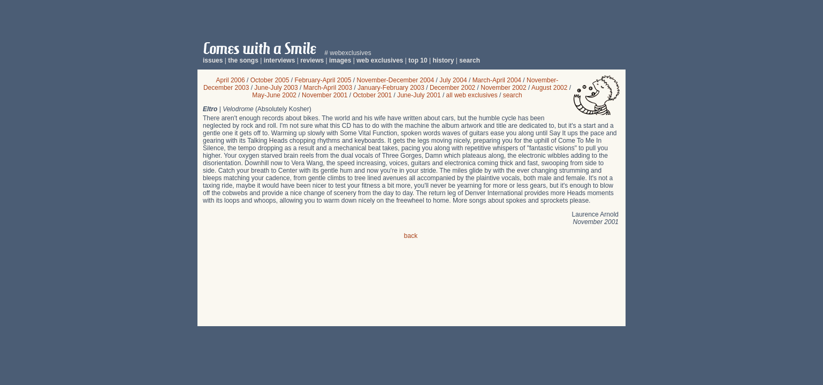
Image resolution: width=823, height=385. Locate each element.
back (410, 236)
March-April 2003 (327, 87)
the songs (243, 60)
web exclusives (379, 60)
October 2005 (269, 80)
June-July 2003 (276, 87)
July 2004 (453, 80)
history (443, 60)
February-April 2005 (322, 80)
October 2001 (372, 95)
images (340, 60)
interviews (279, 60)
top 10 (417, 60)
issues (213, 60)
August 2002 (549, 87)
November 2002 (503, 87)
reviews (312, 60)
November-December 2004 (395, 80)
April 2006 (230, 80)
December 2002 (452, 87)
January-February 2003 (390, 87)
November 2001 (324, 95)
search (469, 60)
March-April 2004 (497, 80)
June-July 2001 (418, 95)
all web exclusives (472, 95)
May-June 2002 (274, 95)
